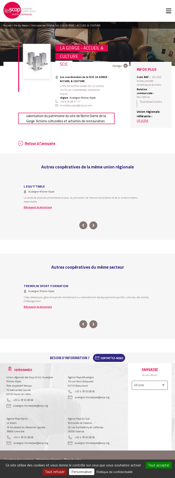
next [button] (93, 225)
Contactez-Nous (112, 358)
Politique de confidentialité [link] (114, 471)
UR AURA (142, 120)
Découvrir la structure (38, 207)
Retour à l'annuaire (40, 143)
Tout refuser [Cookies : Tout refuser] (54, 471)
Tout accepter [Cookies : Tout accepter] (159, 465)
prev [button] (83, 225)
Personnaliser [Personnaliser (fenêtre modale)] (81, 471)
